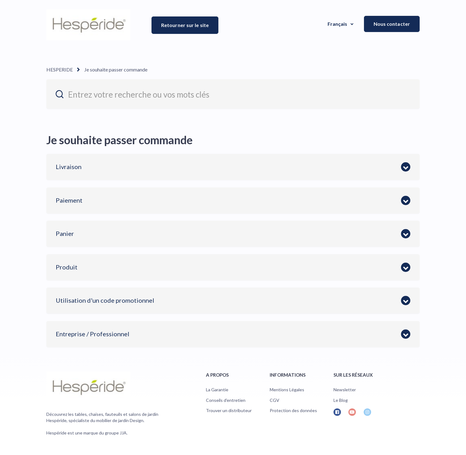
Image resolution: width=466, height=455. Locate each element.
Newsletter (344, 389)
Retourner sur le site (185, 25)
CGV (274, 400)
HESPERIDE (59, 69)
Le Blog (340, 400)
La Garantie (217, 389)
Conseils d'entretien (225, 400)
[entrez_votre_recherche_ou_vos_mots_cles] (233, 94)
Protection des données (293, 410)
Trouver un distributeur (229, 410)
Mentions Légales (287, 389)
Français (338, 24)
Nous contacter (392, 24)
